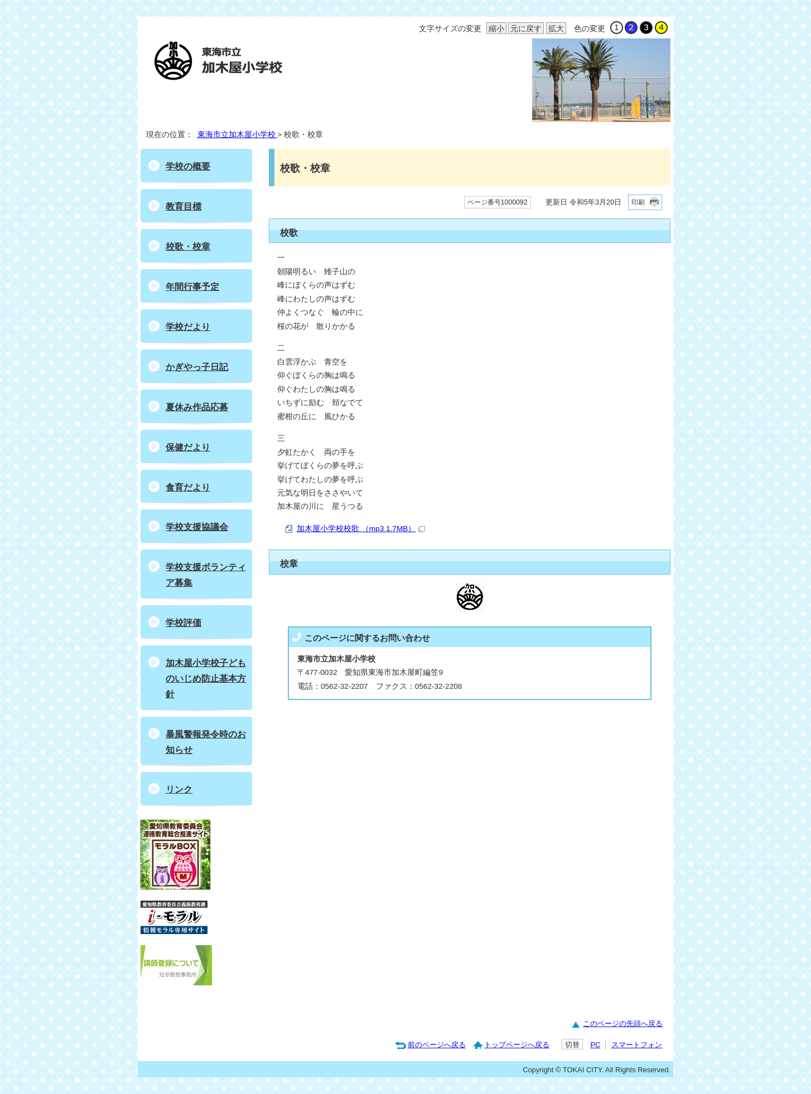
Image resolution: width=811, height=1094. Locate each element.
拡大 (555, 29)
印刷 (638, 202)
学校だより (188, 327)
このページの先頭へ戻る (623, 1023)
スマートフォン (636, 1044)
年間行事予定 (192, 286)
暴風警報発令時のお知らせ (206, 742)
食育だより (188, 487)
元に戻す (525, 29)
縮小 (495, 29)
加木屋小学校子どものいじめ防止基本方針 (206, 678)
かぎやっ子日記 (197, 367)
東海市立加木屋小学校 (237, 134)
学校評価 (183, 623)
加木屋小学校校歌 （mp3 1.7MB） (361, 528)
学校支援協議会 (197, 527)
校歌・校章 (188, 246)
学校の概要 (188, 166)
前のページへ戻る (437, 1044)
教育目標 (183, 206)
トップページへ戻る (516, 1044)
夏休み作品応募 (197, 407)
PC (595, 1044)
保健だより (188, 447)
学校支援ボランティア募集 (206, 574)
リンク (179, 789)
